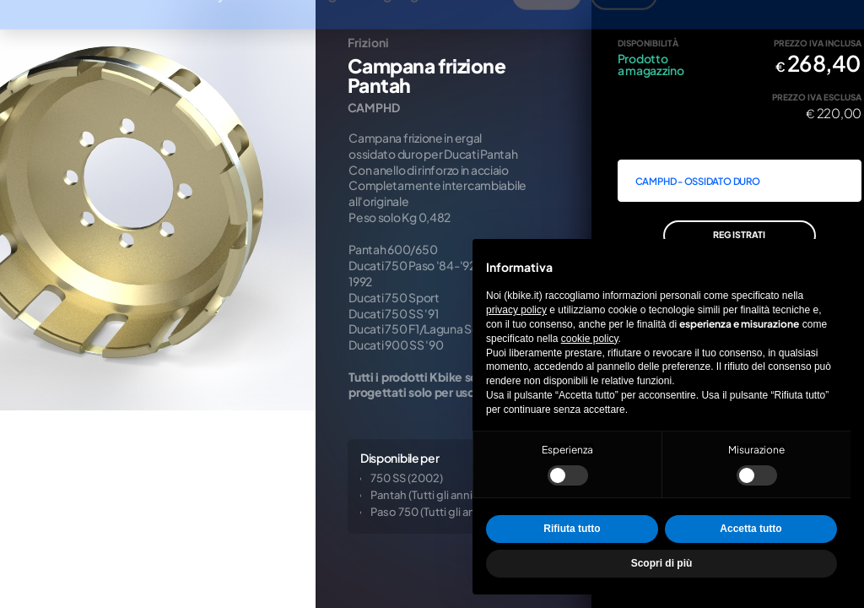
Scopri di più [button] (662, 563)
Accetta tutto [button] (750, 529)
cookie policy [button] (589, 339)
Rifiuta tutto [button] (571, 529)
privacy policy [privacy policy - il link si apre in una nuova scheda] (516, 310)
